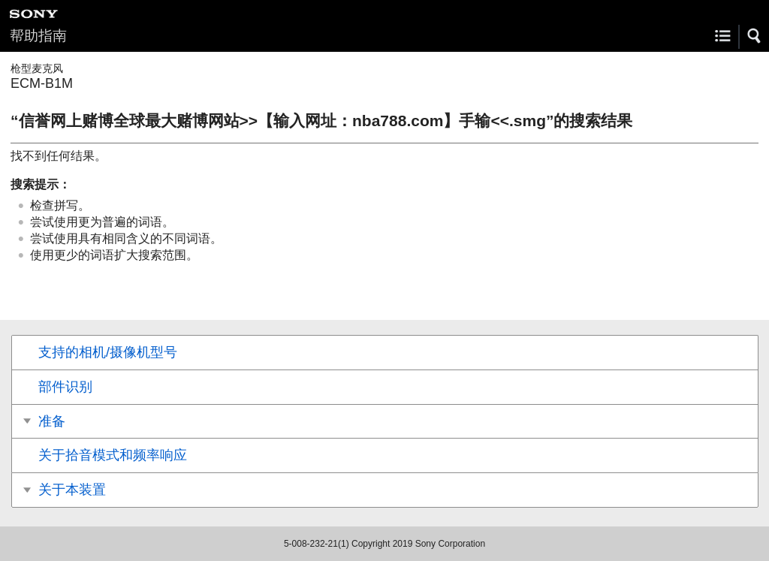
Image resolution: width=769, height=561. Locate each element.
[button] (754, 36)
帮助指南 (38, 36)
